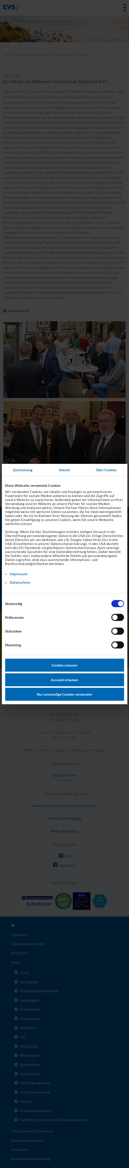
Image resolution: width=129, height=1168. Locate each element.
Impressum (19, 574)
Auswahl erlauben (64, 680)
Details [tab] (64, 470)
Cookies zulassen (64, 665)
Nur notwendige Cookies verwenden (64, 694)
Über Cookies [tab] (106, 470)
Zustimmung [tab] (22, 470)
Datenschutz (20, 582)
